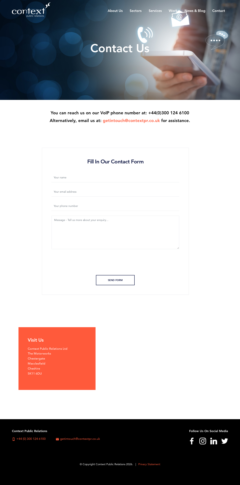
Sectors (136, 10)
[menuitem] (115, 10)
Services (155, 10)
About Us (115, 10)
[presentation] (115, 262)
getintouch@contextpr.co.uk (131, 120)
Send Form (115, 280)
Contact (218, 10)
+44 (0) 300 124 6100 (29, 439)
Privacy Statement (149, 464)
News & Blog (195, 10)
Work (173, 10)
